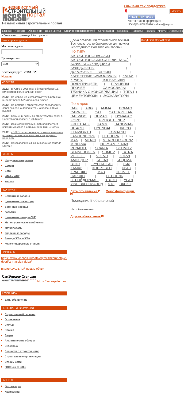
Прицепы (120, 84)
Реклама (150, 30)
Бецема (124, 160)
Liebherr (110, 136)
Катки (128, 76)
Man (74, 140)
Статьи (9, 324)
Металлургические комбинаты (24, 222)
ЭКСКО (125, 184)
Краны (76, 80)
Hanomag (124, 124)
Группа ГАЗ (101, 164)
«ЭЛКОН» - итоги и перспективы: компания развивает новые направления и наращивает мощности (32, 135)
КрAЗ (126, 168)
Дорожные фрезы (90, 72)
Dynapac (123, 116)
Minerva (78, 144)
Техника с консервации (94, 92)
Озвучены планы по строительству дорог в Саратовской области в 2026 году (32, 117)
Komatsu (117, 132)
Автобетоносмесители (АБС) (99, 60)
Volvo (102, 156)
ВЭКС (75, 164)
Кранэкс (78, 172)
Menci (90, 140)
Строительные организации (23, 356)
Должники (123, 30)
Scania (101, 148)
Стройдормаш (84, 180)
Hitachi (77, 128)
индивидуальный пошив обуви (22, 268)
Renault (78, 148)
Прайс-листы (53, 30)
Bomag (125, 108)
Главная (7, 30)
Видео (9, 335)
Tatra (127, 152)
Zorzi (124, 156)
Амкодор (79, 160)
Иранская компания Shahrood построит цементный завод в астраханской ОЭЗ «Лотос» (30, 125)
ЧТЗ (111, 184)
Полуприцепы (84, 84)
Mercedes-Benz (118, 140)
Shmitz (108, 152)
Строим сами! (14, 361)
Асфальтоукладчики (90, 64)
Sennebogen (82, 152)
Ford (75, 120)
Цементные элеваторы (19, 201)
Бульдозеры (82, 68)
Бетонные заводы (16, 206)
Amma (106, 108)
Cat (98, 112)
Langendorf (82, 136)
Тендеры (137, 30)
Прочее (9, 330)
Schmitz (124, 148)
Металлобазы (13, 227)
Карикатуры (12, 391)
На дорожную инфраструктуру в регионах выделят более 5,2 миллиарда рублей (31, 98)
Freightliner (112, 120)
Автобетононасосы (90, 56)
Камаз (76, 168)
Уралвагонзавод (86, 184)
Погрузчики (113, 80)
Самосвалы (114, 88)
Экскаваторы (116, 96)
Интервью (11, 345)
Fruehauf (80, 124)
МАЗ (101, 172)
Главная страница (17, 35)
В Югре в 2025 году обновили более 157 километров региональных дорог (31, 90)
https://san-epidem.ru (51, 281)
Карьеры (10, 211)
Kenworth (80, 132)
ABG (89, 108)
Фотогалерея (13, 386)
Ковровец (102, 168)
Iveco (125, 128)
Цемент (9, 165)
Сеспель (114, 176)
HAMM (102, 124)
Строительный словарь (20, 314)
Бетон (8, 170)
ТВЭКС (111, 180)
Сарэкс (77, 176)
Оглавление (12, 319)
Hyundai (102, 128)
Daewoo (78, 116)
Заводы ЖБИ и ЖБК (17, 238)
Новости (20, 30)
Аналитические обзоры (20, 340)
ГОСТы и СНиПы (15, 367)
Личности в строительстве (22, 351)
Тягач (128, 92)
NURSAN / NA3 (114, 144)
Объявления (35, 30)
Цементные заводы (17, 196)
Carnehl (78, 112)
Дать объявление (16, 299)
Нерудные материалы (19, 160)
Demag (101, 116)
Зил (126, 164)
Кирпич (9, 181)
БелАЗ (102, 160)
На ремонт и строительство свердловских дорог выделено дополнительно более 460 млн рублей (31, 107)
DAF (73, 108)
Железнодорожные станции (22, 243)
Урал (128, 180)
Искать (176, 11)
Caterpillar (120, 112)
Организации (106, 30)
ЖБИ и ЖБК (12, 176)
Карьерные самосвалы (93, 76)
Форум (162, 30)
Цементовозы (84, 96)
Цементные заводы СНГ (20, 217)
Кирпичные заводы (17, 233)
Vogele (77, 156)
